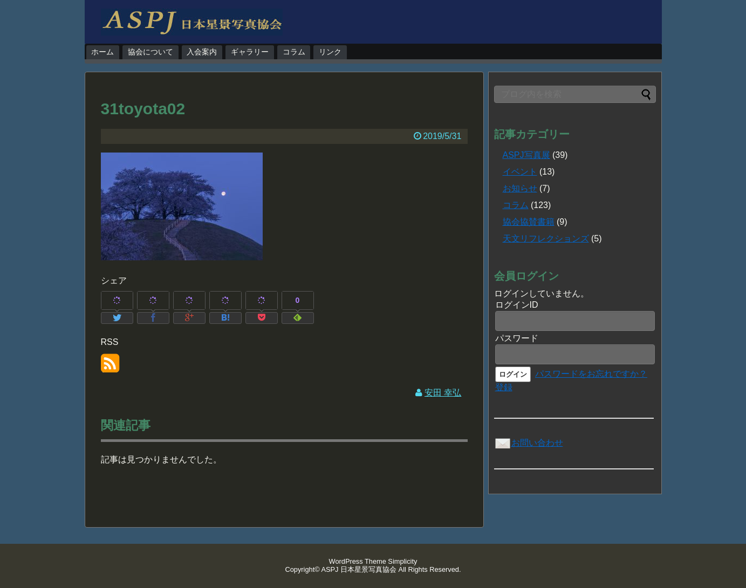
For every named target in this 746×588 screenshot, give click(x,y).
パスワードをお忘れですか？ (591, 373)
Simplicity (402, 561)
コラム (294, 51)
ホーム (102, 51)
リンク (330, 51)
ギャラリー (250, 51)
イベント (520, 171)
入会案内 (202, 51)
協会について (150, 51)
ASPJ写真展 (526, 155)
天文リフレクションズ (546, 238)
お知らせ (520, 188)
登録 (503, 387)
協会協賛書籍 (529, 221)
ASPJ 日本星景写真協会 (359, 569)
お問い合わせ (528, 442)
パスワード (516, 338)
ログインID (516, 304)
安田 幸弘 (443, 392)
